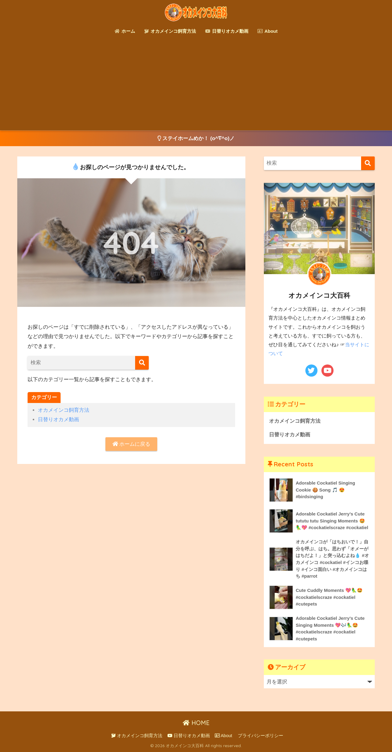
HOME (196, 723)
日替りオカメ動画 (226, 31)
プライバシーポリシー (260, 735)
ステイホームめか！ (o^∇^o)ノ (196, 138)
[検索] (142, 363)
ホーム (125, 31)
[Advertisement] (196, 84)
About (267, 31)
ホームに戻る (131, 444)
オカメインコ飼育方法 (170, 31)
